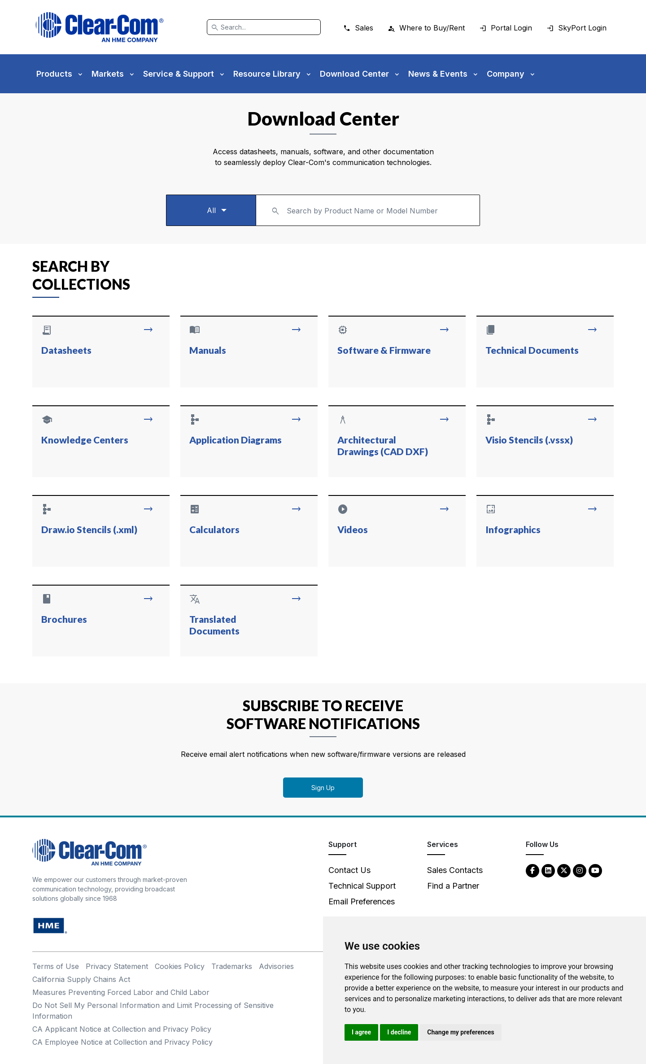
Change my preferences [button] (460, 1032)
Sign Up (323, 787)
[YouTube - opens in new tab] (595, 870)
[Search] (264, 27)
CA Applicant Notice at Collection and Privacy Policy (121, 1029)
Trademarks (231, 966)
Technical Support (362, 885)
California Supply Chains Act (81, 979)
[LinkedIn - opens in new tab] (548, 870)
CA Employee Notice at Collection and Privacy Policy (122, 1042)
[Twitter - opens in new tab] (564, 870)
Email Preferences (361, 901)
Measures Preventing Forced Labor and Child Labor (121, 992)
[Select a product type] (211, 210)
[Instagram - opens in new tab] (579, 870)
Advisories (276, 966)
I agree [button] (361, 1032)
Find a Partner (453, 885)
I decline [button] (399, 1032)
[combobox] (368, 210)
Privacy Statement (117, 966)
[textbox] (368, 206)
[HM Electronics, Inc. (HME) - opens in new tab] (50, 925)
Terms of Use (55, 966)
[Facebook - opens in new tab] (532, 870)
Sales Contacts (455, 870)
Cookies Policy (180, 966)
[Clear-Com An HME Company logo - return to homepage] (89, 851)
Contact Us (349, 870)
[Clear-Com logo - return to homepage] (99, 27)
